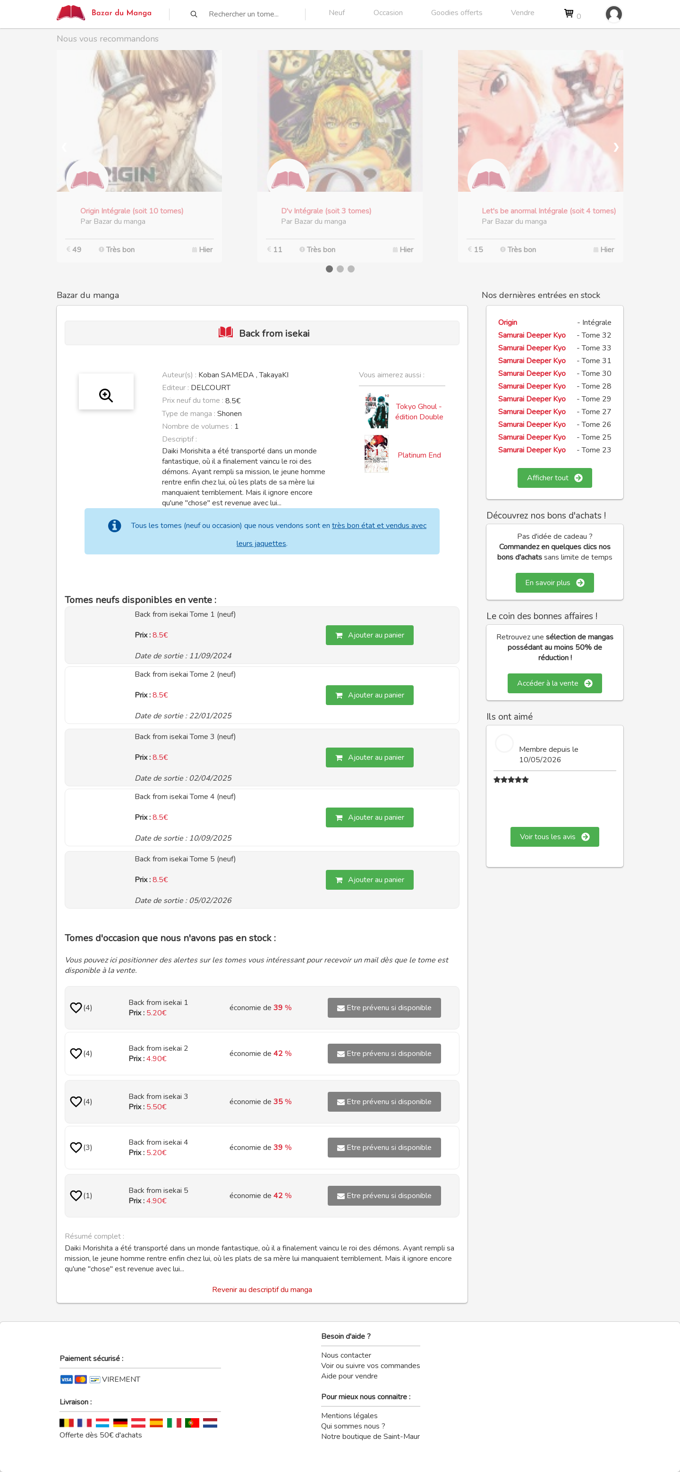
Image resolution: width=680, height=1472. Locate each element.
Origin (507, 322)
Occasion (388, 13)
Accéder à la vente (555, 683)
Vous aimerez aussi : (392, 375)
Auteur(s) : (179, 375)
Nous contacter (346, 1355)
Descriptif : (179, 439)
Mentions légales (349, 1416)
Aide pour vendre (349, 1376)
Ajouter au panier (369, 635)
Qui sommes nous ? (353, 1426)
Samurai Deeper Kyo (532, 335)
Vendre (523, 13)
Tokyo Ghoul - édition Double (419, 411)
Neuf (337, 13)
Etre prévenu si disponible (384, 1008)
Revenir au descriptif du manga (262, 1290)
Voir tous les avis (555, 837)
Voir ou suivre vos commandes (370, 1366)
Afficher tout (555, 478)
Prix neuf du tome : (193, 400)
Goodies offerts (457, 13)
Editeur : (175, 388)
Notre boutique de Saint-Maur (370, 1436)
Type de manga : (188, 413)
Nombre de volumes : (197, 426)
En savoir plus (555, 583)
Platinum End (419, 455)
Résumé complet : (94, 1236)
